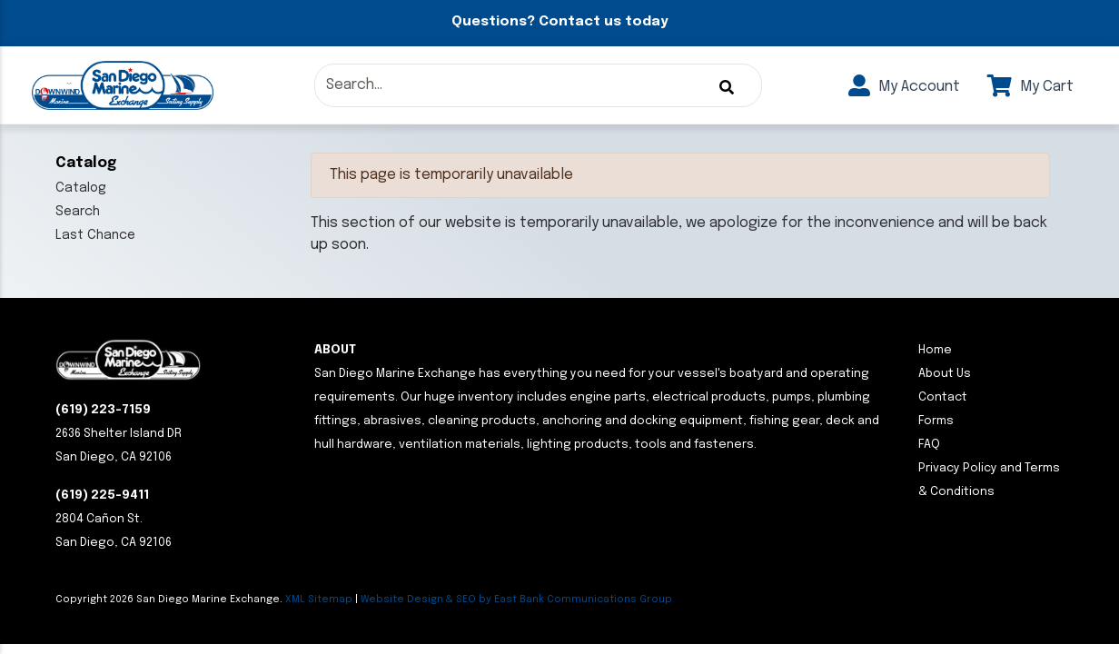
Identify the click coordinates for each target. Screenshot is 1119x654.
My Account (904, 86)
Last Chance (95, 235)
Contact (942, 397)
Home (935, 350)
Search (77, 211)
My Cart (1030, 86)
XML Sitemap (318, 599)
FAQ (929, 445)
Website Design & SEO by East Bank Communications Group (516, 599)
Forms (936, 421)
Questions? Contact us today (559, 22)
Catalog (80, 188)
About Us (944, 374)
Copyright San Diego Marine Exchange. (170, 599)
